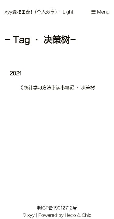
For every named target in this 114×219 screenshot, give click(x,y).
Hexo (70, 215)
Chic (86, 215)
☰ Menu (100, 12)
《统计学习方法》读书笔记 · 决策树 (57, 87)
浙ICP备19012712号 (57, 207)
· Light (65, 12)
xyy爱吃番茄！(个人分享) (31, 12)
